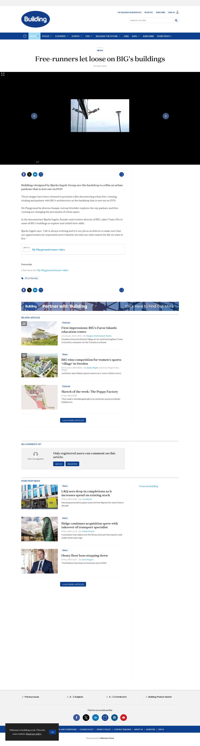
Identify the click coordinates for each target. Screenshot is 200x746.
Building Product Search (160, 696)
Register (148, 12)
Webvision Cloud (107, 738)
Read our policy (33, 733)
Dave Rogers (87, 559)
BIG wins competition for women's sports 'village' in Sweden (91, 361)
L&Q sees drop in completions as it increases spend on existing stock (86, 493)
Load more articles (73, 420)
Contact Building (122, 729)
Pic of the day (31, 278)
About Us (138, 729)
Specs (161, 729)
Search (176, 20)
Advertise (150, 729)
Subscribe (160, 12)
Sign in (58, 463)
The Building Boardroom (129, 12)
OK (52, 732)
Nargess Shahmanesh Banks (98, 336)
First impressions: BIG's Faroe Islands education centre (89, 330)
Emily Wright (92, 368)
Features (66, 322)
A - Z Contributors (118, 696)
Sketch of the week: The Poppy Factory (89, 391)
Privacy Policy (104, 729)
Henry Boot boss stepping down (84, 555)
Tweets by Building (148, 486)
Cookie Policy (87, 729)
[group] (164, 36)
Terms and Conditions (66, 729)
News (100, 50)
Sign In (171, 12)
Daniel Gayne (88, 531)
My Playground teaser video (48, 249)
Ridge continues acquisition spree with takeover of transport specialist (89, 525)
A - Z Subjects (76, 696)
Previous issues (32, 696)
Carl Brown (87, 499)
